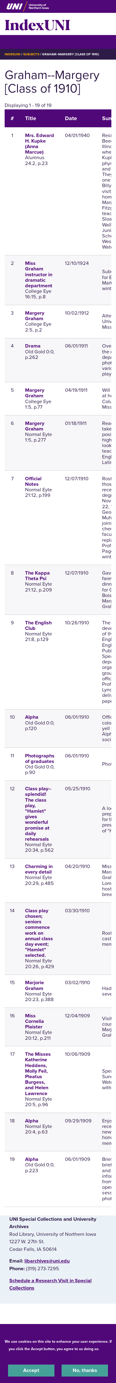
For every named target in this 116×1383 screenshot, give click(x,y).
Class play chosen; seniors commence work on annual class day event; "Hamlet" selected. (39, 933)
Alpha (31, 717)
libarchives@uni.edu (47, 1261)
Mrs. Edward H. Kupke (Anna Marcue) (39, 143)
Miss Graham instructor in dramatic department (38, 274)
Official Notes (33, 481)
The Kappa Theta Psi (37, 576)
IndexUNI (37, 24)
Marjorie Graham (34, 985)
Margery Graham (34, 316)
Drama (33, 346)
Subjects (31, 54)
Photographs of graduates (39, 758)
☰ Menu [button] (16, 41)
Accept (31, 1370)
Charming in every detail (39, 869)
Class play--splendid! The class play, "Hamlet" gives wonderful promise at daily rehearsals (38, 814)
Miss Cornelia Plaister (34, 1021)
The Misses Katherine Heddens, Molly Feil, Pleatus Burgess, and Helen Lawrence (38, 1073)
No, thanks (85, 1370)
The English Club (38, 625)
